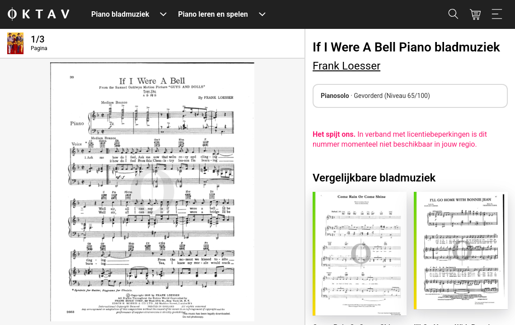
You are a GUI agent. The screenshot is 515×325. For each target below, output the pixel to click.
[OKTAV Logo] (38, 15)
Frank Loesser (346, 66)
